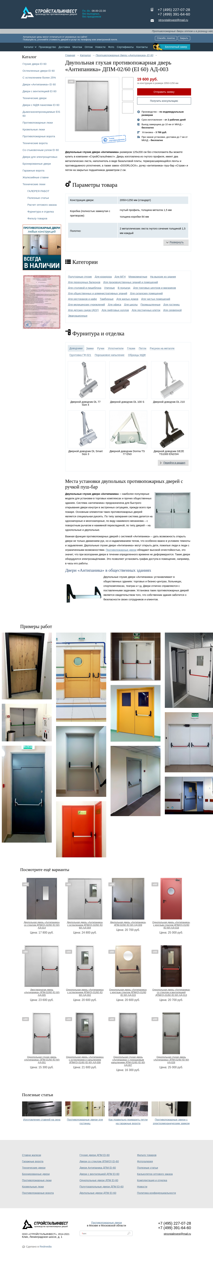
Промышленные (151, 304)
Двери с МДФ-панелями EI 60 (41, 104)
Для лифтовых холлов (115, 310)
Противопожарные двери (121, 549)
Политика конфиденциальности (156, 1192)
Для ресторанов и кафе (82, 299)
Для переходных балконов (84, 282)
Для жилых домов (127, 299)
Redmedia (46, 1246)
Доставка (64, 47)
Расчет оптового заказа (42, 204)
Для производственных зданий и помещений (130, 282)
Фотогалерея (145, 1161)
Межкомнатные (138, 276)
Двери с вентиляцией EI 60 (39, 91)
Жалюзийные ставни (36, 177)
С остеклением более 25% (39, 77)
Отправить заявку (164, 91)
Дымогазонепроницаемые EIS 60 (41, 113)
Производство (47, 47)
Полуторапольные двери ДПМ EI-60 (102, 1186)
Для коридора (103, 276)
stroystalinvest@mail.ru (173, 20)
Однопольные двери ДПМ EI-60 (99, 1180)
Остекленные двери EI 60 (39, 70)
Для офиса (114, 304)
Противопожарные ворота (39, 136)
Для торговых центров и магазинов (154, 287)
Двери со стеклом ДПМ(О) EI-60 (99, 1161)
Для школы (131, 304)
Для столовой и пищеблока (84, 287)
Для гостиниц (171, 304)
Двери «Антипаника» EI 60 (39, 84)
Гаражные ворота (33, 170)
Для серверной (172, 310)
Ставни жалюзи (31, 1155)
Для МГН (120, 276)
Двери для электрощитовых (40, 156)
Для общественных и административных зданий (97, 293)
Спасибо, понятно (166, 38)
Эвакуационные (78, 315)
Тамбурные (107, 299)
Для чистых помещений (155, 299)
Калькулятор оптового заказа (155, 1174)
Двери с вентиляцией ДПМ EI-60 (100, 1174)
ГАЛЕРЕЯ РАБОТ (38, 191)
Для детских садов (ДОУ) (83, 310)
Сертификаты (125, 47)
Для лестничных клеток (146, 310)
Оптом (89, 47)
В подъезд (124, 287)
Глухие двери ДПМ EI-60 (95, 1155)
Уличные (109, 287)
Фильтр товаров (37, 218)
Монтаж (77, 47)
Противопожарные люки (38, 122)
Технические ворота (35, 143)
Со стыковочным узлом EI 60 (41, 149)
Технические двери (35, 98)
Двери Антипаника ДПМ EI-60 (98, 1167)
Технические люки (34, 184)
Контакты (142, 47)
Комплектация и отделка (152, 1180)
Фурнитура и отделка (41, 211)
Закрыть (184, 38)
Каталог (29, 47)
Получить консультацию (164, 100)
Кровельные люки (34, 129)
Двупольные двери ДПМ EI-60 (98, 1192)
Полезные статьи (38, 197)
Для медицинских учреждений (86, 304)
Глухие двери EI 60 (35, 63)
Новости (100, 47)
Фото (111, 47)
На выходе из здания (163, 276)
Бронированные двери (37, 163)
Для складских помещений (146, 293)
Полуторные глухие (80, 276)
